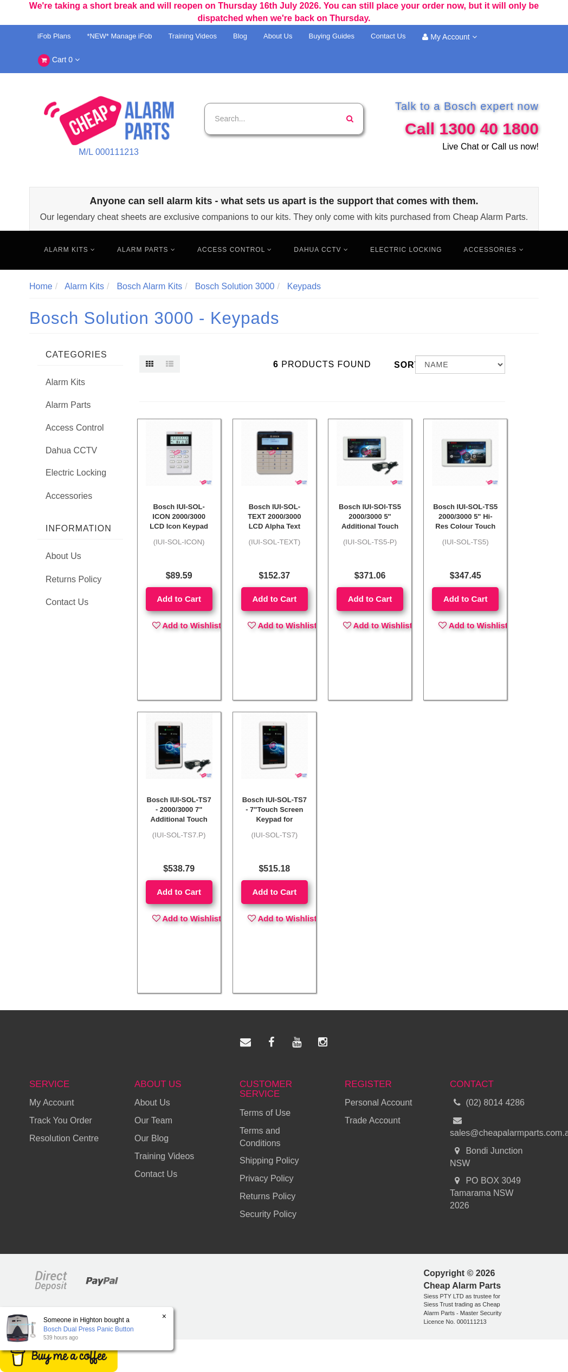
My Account (449, 36)
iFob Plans (53, 36)
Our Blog (151, 1138)
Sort (400, 364)
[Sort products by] (460, 364)
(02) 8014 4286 (487, 1103)
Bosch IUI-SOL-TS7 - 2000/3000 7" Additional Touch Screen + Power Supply (179, 819)
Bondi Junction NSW (486, 1156)
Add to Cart (179, 598)
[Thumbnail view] (149, 364)
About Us (277, 36)
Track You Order (60, 1120)
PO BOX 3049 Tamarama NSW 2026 (485, 1192)
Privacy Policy (267, 1178)
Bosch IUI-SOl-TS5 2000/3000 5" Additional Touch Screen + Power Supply (370, 526)
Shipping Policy (269, 1160)
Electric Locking (406, 249)
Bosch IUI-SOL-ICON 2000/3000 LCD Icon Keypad (179, 516)
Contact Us (388, 36)
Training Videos (192, 36)
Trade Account (373, 1120)
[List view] (169, 364)
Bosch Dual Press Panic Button (88, 1329)
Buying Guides (332, 36)
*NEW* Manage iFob (119, 36)
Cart (59, 60)
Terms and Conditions (260, 1137)
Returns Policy (73, 579)
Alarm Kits (69, 249)
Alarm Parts (146, 249)
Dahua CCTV (321, 249)
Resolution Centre (64, 1138)
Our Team (153, 1120)
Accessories (494, 249)
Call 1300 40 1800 (472, 129)
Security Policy (268, 1214)
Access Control (234, 249)
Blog (240, 36)
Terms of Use (265, 1112)
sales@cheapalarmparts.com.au (494, 1126)
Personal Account (378, 1102)
